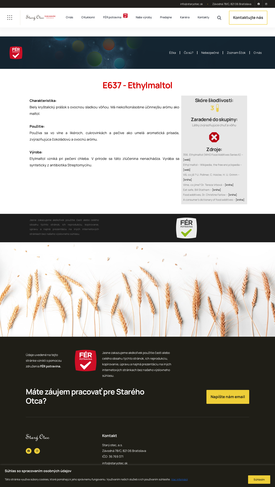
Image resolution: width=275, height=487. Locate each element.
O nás (69, 17)
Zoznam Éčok (236, 53)
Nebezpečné (210, 53)
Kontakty (203, 17)
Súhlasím (259, 479)
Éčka (172, 53)
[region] (137, 476)
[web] (186, 159)
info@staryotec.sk (191, 4)
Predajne (166, 17)
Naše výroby (144, 17)
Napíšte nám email (228, 396)
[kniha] (187, 179)
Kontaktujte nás (248, 17)
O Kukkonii (88, 17)
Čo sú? (188, 53)
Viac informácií (180, 479)
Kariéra (184, 17)
